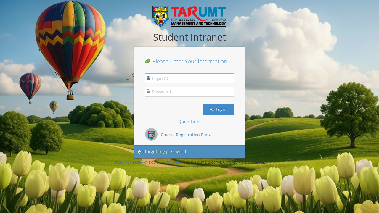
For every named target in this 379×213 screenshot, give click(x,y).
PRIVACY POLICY (147, 162)
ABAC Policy (173, 162)
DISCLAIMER (122, 162)
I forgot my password (161, 151)
